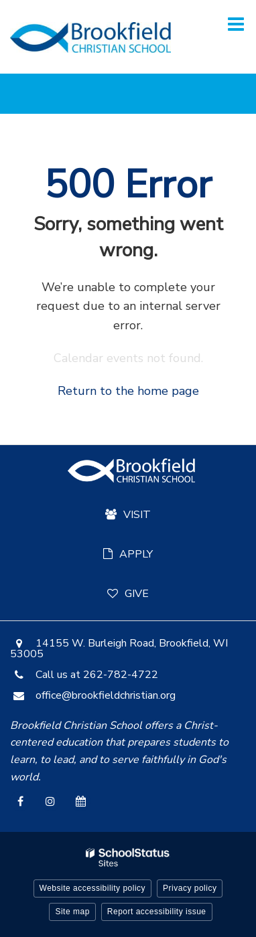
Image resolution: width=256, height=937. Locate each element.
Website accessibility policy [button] (93, 888)
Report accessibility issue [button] (156, 911)
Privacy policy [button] (189, 888)
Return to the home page (128, 391)
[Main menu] (236, 23)
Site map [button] (72, 911)
